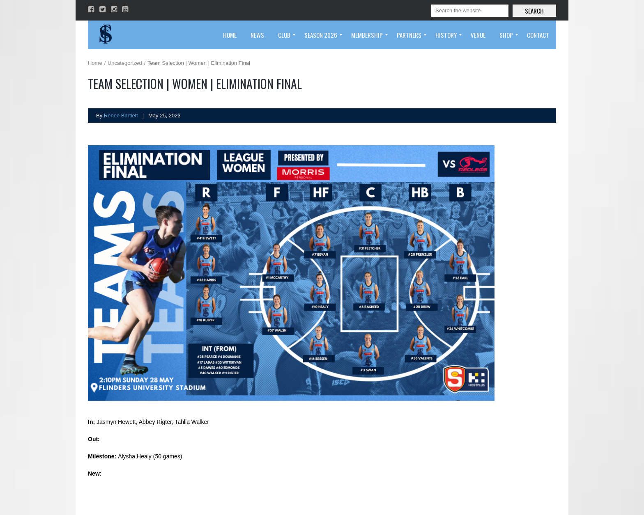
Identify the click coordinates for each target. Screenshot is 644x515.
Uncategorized (125, 63)
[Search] (469, 11)
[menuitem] (230, 35)
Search (534, 10)
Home (95, 63)
